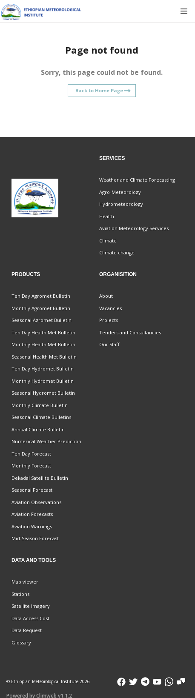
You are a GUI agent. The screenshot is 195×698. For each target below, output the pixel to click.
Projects (108, 320)
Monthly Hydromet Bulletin (42, 381)
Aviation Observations (36, 502)
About (106, 296)
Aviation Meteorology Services (134, 228)
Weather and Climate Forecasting (137, 180)
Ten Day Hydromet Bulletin (42, 368)
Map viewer (24, 581)
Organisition (118, 274)
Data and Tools (33, 560)
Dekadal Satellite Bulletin (39, 478)
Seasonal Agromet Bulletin (41, 320)
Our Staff (109, 344)
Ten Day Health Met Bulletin (43, 332)
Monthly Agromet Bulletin (40, 308)
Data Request (26, 630)
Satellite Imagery (30, 606)
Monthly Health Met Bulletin (43, 344)
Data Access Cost (30, 618)
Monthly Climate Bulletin (39, 405)
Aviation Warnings (31, 526)
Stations (20, 594)
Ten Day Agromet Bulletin (40, 296)
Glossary (21, 642)
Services (112, 158)
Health (106, 216)
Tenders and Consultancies (130, 332)
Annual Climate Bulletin (38, 429)
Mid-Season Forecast (35, 538)
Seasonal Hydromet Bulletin (43, 393)
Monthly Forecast (31, 465)
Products (25, 274)
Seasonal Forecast (31, 490)
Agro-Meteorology (120, 192)
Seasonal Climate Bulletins (41, 417)
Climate (108, 240)
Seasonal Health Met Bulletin (44, 356)
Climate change (117, 252)
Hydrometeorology (121, 204)
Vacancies (110, 308)
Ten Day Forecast (31, 453)
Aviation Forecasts (32, 514)
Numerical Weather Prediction (46, 441)
